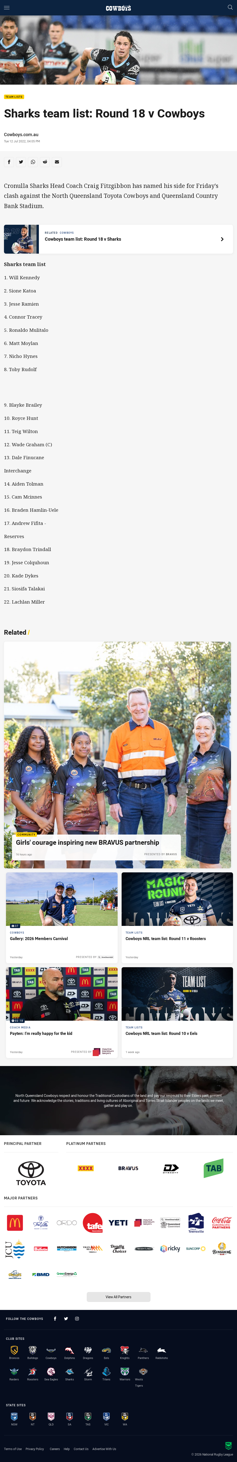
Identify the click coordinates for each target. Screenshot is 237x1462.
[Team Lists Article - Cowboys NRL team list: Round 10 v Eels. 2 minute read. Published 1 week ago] (177, 1012)
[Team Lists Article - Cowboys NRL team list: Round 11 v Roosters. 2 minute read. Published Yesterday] (177, 917)
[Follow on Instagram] (77, 1318)
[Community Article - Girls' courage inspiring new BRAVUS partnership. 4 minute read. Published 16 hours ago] (117, 755)
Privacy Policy (35, 1449)
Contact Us (81, 1449)
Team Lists (14, 97)
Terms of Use (13, 1449)
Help (67, 1449)
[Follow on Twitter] (66, 1318)
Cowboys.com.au (21, 134)
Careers (55, 1449)
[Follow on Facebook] (55, 1318)
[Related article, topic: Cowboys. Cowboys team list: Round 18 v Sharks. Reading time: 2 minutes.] (118, 239)
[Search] (230, 7)
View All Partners (118, 1296)
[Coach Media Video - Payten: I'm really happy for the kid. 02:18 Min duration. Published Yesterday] (62, 1012)
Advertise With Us (104, 1449)
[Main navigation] (6, 7)
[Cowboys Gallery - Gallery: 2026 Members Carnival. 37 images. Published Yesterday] (62, 917)
